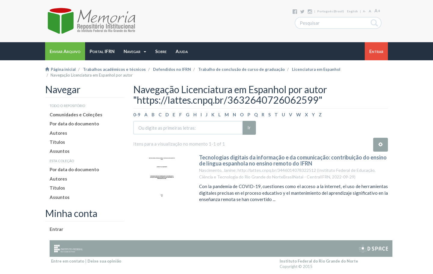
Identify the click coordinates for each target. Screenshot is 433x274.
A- (364, 11)
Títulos (57, 142)
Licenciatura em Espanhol (316, 69)
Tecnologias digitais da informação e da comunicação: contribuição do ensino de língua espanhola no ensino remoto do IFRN (293, 160)
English (352, 11)
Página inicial (60, 69)
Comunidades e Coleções (76, 114)
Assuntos (59, 151)
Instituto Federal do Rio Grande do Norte (319, 261)
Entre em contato (67, 261)
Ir (249, 127)
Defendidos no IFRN (172, 69)
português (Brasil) (330, 11)
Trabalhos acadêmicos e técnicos (114, 69)
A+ (377, 10)
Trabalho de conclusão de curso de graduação (241, 69)
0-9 (136, 114)
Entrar (56, 229)
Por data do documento (74, 123)
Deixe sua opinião (104, 261)
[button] (135, 51)
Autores (58, 133)
